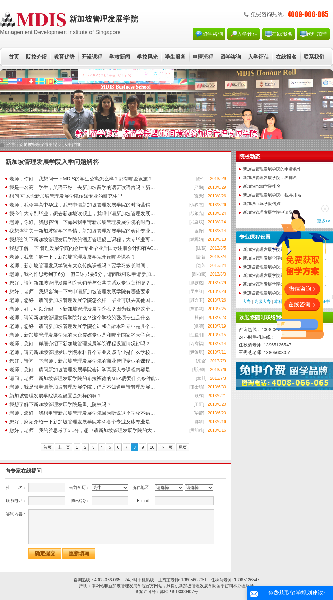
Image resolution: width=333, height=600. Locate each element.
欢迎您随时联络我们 (262, 317)
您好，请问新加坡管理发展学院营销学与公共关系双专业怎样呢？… (82, 283)
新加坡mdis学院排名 (262, 186)
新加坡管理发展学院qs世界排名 (272, 195)
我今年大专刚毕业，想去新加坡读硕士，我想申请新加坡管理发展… (82, 213)
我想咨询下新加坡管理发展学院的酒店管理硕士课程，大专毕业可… (82, 239)
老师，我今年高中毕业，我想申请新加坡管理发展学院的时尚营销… (82, 205)
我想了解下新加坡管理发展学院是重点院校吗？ (60, 404)
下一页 (166, 447)
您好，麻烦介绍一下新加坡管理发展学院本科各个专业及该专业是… (82, 421)
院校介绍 (36, 57)
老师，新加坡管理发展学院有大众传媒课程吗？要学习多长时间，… (82, 265)
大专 (246, 301)
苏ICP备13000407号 (179, 591)
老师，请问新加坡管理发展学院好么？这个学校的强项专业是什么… (82, 317)
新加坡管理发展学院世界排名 (270, 177)
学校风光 (147, 57)
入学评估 (247, 34)
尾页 (183, 447)
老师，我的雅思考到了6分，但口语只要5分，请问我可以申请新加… (82, 274)
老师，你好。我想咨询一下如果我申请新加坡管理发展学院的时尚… (82, 222)
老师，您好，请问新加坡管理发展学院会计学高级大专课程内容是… (82, 369)
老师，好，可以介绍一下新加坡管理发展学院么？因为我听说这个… (82, 309)
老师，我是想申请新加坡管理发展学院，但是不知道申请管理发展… (82, 387)
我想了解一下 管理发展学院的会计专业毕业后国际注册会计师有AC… (83, 248)
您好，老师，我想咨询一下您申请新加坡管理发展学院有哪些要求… (82, 291)
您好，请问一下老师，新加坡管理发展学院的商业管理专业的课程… (82, 361)
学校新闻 (119, 57)
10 (152, 447)
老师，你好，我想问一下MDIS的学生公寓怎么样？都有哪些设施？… (83, 178)
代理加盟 (316, 34)
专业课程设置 (255, 237)
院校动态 (249, 156)
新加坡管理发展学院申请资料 (270, 212)
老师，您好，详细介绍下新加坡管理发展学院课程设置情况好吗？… (82, 343)
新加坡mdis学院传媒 (262, 203)
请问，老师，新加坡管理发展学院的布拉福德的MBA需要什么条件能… (85, 378)
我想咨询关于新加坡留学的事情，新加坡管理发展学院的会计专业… (82, 231)
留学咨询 (212, 34)
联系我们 (314, 57)
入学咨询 (71, 144)
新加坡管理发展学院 (38, 144)
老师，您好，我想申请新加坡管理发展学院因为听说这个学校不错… (82, 413)
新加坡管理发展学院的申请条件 (272, 169)
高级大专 (262, 301)
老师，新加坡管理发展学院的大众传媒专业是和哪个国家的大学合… (82, 335)
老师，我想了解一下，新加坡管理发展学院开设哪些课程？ (72, 257)
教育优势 (64, 57)
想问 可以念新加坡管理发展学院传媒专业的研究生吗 (65, 196)
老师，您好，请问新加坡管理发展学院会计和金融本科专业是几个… (82, 326)
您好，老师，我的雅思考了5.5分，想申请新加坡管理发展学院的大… (83, 430)
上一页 (64, 447)
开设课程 (92, 57)
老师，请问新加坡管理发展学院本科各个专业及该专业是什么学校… (82, 352)
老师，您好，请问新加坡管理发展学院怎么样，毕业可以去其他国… (82, 300)
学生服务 (175, 57)
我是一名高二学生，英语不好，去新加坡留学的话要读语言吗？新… (82, 187)
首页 (14, 57)
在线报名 (282, 34)
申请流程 (203, 57)
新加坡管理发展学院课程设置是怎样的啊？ (55, 395)
